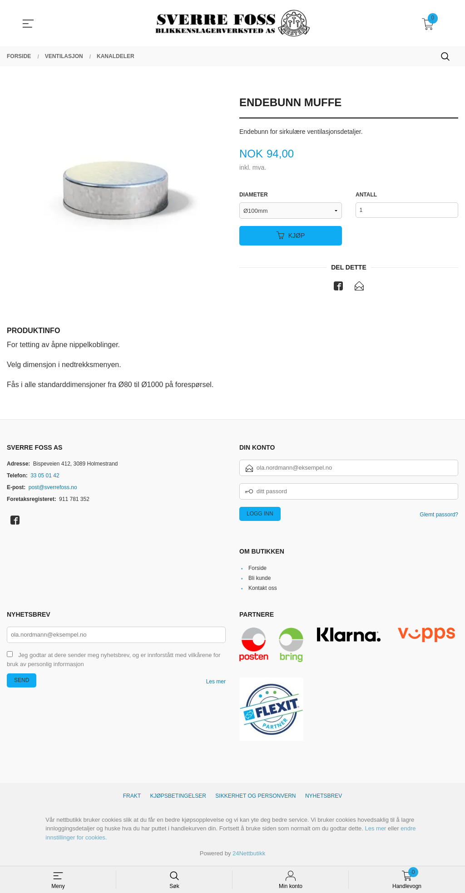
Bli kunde (259, 578)
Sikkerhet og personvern (255, 796)
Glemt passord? (439, 514)
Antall (366, 195)
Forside (257, 568)
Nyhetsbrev (323, 796)
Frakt (132, 796)
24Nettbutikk (248, 853)
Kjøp (291, 235)
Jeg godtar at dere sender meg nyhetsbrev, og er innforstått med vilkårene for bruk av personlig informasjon (113, 660)
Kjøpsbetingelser (178, 796)
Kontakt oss (262, 588)
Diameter (253, 195)
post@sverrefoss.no (53, 487)
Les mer (216, 682)
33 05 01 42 (44, 475)
